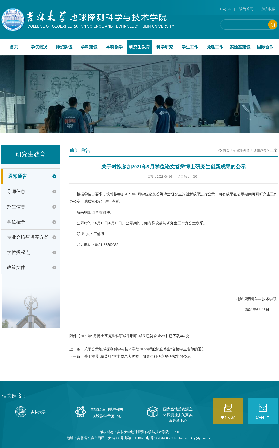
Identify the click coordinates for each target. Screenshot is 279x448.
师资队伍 (64, 47)
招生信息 (16, 206)
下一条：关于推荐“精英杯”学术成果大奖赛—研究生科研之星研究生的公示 (130, 356)
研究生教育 (139, 47)
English (225, 9)
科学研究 (164, 47)
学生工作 (190, 47)
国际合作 (265, 47)
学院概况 (39, 47)
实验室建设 (240, 47)
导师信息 (16, 191)
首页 (14, 47)
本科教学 (114, 47)
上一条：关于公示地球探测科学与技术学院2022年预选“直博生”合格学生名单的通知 (137, 349)
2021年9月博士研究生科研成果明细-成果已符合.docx (122, 336)
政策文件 (16, 267)
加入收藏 (268, 9)
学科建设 (89, 47)
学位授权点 (18, 252)
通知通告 (17, 176)
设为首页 (246, 9)
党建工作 (215, 47)
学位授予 (16, 221)
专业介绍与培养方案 (27, 237)
